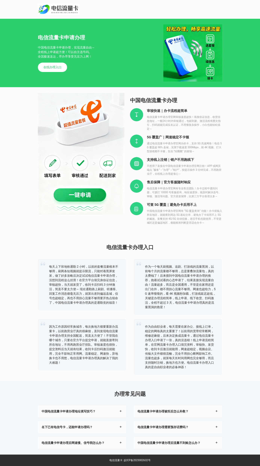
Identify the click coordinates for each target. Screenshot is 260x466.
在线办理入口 (52, 67)
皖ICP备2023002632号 (137, 460)
